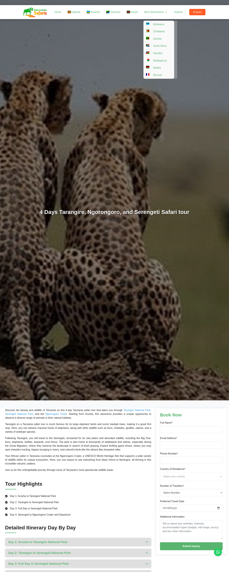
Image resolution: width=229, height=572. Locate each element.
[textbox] (191, 476)
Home (66, 12)
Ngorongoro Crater (56, 414)
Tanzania (118, 12)
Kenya (136, 12)
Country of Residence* (172, 469)
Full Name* (166, 422)
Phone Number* (169, 453)
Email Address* (168, 438)
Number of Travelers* (172, 486)
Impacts (180, 12)
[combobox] (191, 476)
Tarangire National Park (136, 410)
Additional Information (172, 516)
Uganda (81, 12)
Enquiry (198, 12)
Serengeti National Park (19, 414)
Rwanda (99, 12)
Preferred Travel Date (172, 501)
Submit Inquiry (191, 546)
